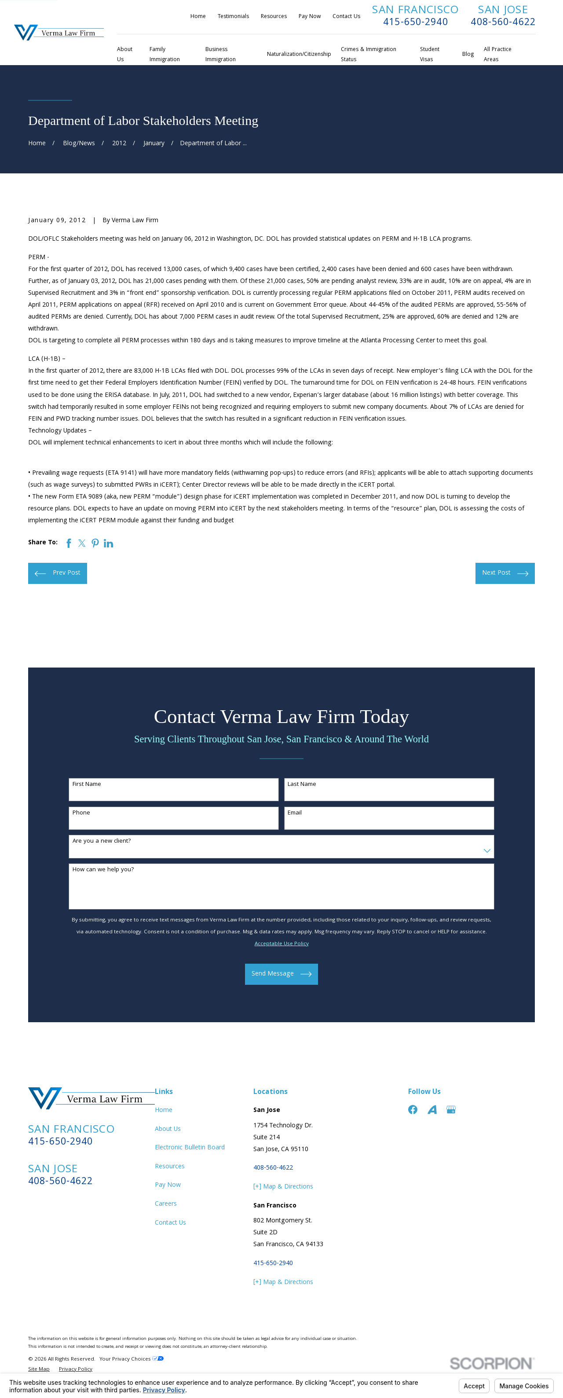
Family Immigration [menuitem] (165, 55)
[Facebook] (412, 1109)
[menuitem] (39, 1370)
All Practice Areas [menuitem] (498, 55)
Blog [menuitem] (468, 54)
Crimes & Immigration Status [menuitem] (368, 55)
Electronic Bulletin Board (190, 1148)
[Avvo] (432, 1109)
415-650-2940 (415, 23)
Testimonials (233, 17)
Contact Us (346, 17)
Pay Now (310, 17)
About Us (168, 1129)
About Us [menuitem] (124, 55)
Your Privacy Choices (131, 1359)
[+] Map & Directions (283, 1187)
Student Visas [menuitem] (429, 55)
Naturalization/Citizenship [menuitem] (299, 54)
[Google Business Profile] (451, 1109)
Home (198, 17)
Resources (274, 17)
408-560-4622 (503, 23)
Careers (166, 1204)
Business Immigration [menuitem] (220, 55)
